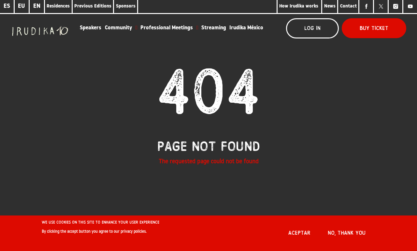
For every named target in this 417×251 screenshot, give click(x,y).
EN (36, 6)
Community (118, 28)
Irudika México (246, 28)
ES (7, 6)
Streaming (213, 28)
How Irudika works (299, 6)
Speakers (90, 28)
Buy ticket (374, 28)
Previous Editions (92, 6)
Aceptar (299, 234)
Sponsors (126, 6)
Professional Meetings (166, 28)
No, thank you (347, 234)
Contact (348, 6)
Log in (312, 28)
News (330, 6)
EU (21, 6)
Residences (58, 6)
